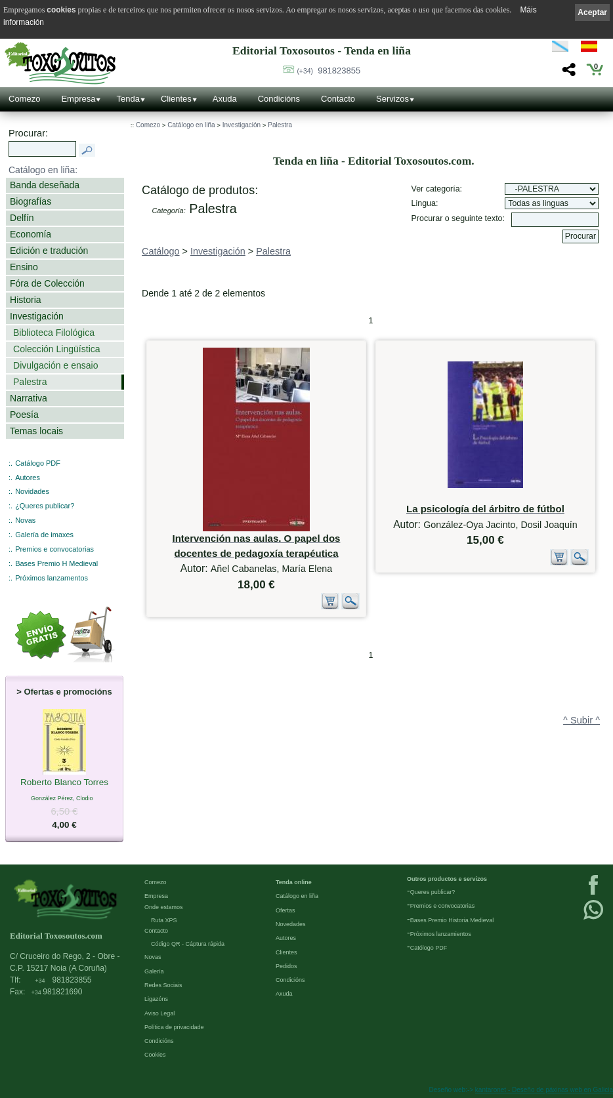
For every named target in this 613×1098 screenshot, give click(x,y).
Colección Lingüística (56, 349)
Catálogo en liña (191, 125)
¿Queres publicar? (44, 506)
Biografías (30, 201)
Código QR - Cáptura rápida (187, 944)
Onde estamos (163, 907)
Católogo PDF (429, 948)
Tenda (127, 99)
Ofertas (285, 910)
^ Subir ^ (581, 720)
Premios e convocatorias (54, 549)
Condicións (279, 99)
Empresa (78, 99)
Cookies (155, 1054)
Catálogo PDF (37, 463)
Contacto (338, 99)
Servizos (392, 99)
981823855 (328, 70)
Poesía (24, 414)
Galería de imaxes (44, 535)
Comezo (24, 99)
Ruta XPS (164, 920)
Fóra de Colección (47, 283)
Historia (25, 300)
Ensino (24, 267)
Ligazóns (156, 999)
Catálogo (161, 251)
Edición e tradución (49, 250)
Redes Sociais (163, 985)
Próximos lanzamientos (440, 934)
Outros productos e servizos (447, 879)
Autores (27, 477)
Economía (30, 234)
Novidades (32, 491)
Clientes (176, 99)
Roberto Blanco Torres (64, 783)
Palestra (30, 381)
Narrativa (28, 398)
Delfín (22, 218)
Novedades (291, 924)
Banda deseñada (44, 185)
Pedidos (286, 966)
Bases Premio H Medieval (56, 563)
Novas (25, 520)
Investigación (37, 316)
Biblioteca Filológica (54, 332)
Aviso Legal (159, 1013)
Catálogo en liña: (43, 170)
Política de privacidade (174, 1027)
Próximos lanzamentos (51, 578)
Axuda (225, 99)
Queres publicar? (432, 892)
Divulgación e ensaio (55, 365)
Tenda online (294, 882)
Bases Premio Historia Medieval (452, 920)
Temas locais (36, 431)
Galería (154, 971)
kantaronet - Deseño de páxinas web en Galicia (544, 1089)
